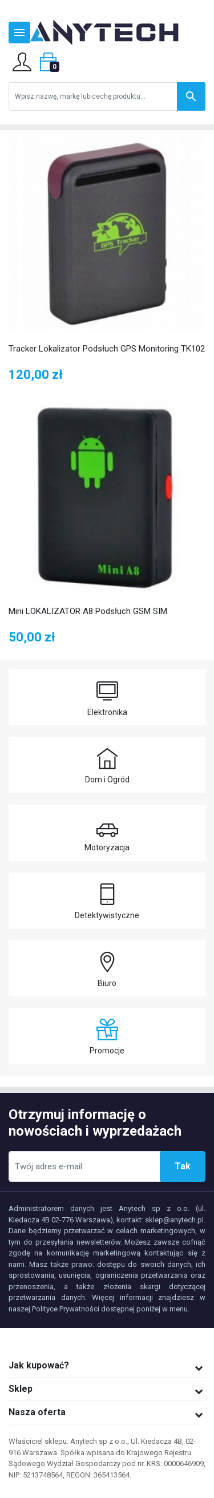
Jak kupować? (39, 1365)
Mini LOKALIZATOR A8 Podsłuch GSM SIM (88, 611)
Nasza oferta (37, 1412)
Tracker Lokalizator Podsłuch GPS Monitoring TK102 (107, 349)
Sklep (21, 1388)
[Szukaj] (107, 96)
